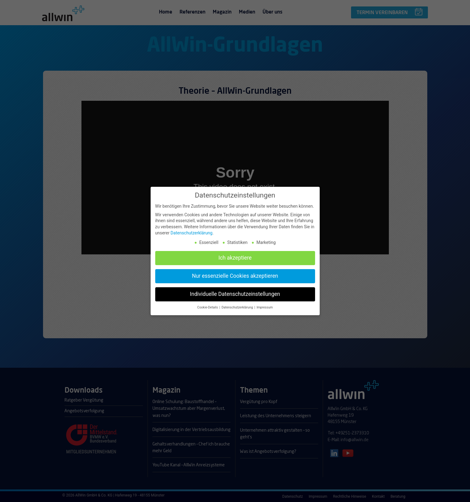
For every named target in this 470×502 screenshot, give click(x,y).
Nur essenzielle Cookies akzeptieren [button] (235, 273)
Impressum (265, 305)
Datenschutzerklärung (191, 230)
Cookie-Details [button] (208, 305)
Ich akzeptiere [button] (234, 255)
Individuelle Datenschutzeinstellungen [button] (235, 291)
